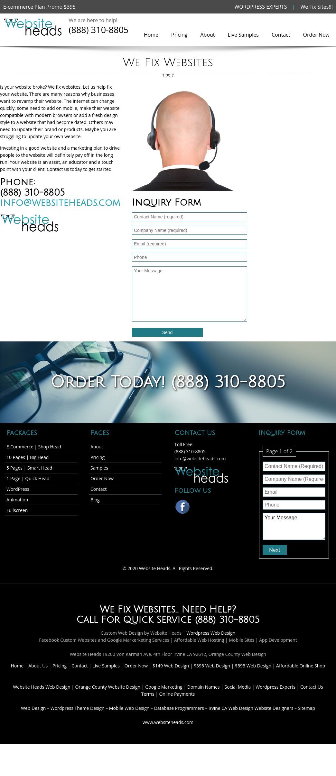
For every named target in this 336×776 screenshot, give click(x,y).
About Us (38, 666)
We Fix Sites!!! (316, 6)
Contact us (58, 169)
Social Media (238, 687)
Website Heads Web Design (42, 687)
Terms (147, 694)
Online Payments (177, 694)
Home (151, 34)
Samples (99, 468)
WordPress (17, 489)
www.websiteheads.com (168, 722)
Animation (17, 500)
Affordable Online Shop (300, 666)
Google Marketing (164, 687)
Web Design (33, 708)
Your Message (294, 526)
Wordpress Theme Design (78, 708)
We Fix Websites (137, 609)
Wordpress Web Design (210, 633)
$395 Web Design (212, 666)
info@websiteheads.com (60, 203)
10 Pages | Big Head (27, 457)
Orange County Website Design (108, 687)
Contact (281, 34)
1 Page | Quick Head (28, 478)
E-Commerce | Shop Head (33, 447)
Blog (95, 500)
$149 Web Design (171, 666)
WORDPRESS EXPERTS (261, 6)
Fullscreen (17, 510)
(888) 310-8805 (99, 30)
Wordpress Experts (275, 687)
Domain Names (204, 687)
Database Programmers (179, 708)
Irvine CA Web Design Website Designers (251, 708)
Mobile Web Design (129, 708)
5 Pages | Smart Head (29, 468)
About (208, 34)
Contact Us (311, 687)
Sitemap (306, 708)
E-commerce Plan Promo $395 (39, 6)
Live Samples (243, 34)
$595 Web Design (253, 666)
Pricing (179, 34)
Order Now (316, 34)
